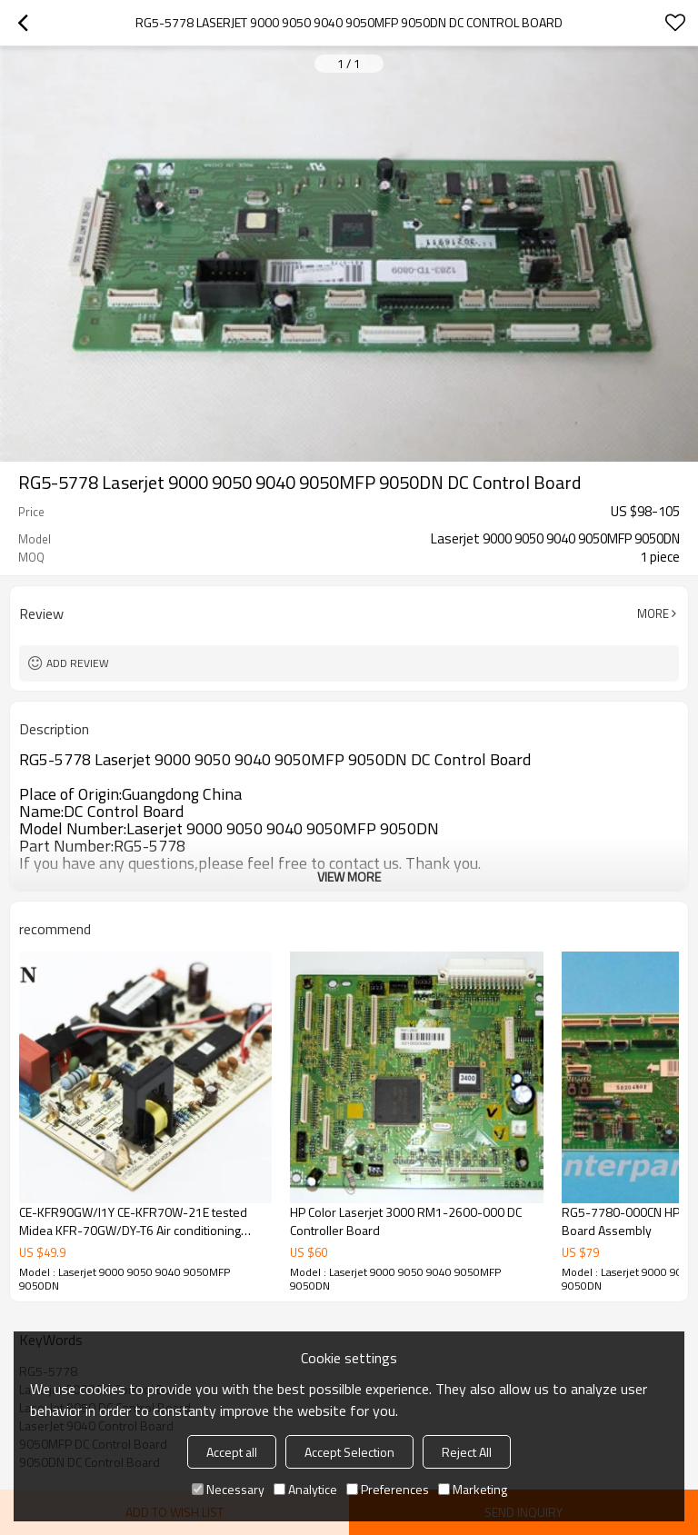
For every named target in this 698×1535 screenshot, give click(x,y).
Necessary (228, 1489)
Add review (77, 663)
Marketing (472, 1489)
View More (349, 876)
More (653, 613)
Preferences (387, 1489)
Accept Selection (349, 1451)
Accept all (231, 1451)
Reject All (467, 1451)
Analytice (305, 1489)
